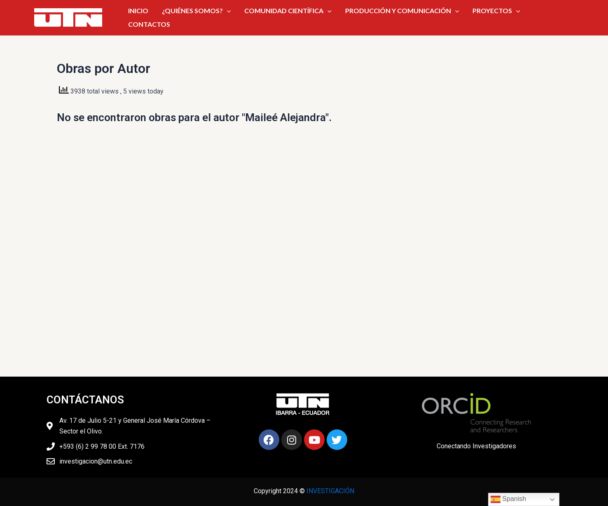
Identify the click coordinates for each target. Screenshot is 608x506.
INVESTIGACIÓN (330, 491)
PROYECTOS (478, 16)
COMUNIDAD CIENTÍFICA (286, 16)
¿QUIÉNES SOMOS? (204, 16)
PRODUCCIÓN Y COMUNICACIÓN (392, 16)
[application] (234, 16)
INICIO (154, 16)
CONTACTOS (528, 16)
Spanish (508, 499)
